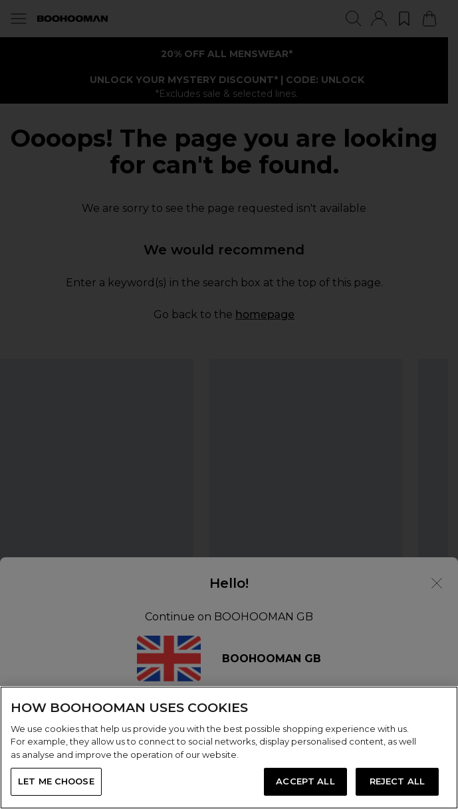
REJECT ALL (397, 781)
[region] (229, 747)
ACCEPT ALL (305, 781)
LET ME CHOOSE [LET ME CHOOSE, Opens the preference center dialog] (56, 781)
